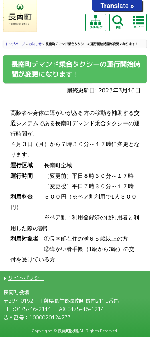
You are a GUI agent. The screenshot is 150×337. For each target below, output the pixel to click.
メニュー (138, 22)
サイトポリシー (26, 277)
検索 (117, 22)
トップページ (15, 44)
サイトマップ (96, 22)
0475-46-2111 (32, 309)
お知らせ (35, 44)
